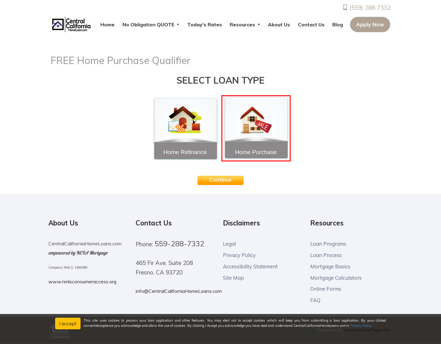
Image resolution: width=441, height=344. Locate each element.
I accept (68, 323)
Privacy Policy (239, 255)
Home (107, 24)
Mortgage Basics (330, 266)
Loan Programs (329, 243)
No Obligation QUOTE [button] (149, 24)
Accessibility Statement (250, 266)
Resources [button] (243, 24)
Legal (229, 243)
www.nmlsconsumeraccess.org (82, 281)
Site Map (233, 277)
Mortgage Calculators (336, 277)
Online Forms (326, 289)
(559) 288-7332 (366, 7)
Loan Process (326, 255)
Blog (337, 24)
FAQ (315, 300)
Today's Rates (204, 24)
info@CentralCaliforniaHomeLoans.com (179, 291)
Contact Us (311, 24)
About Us (279, 24)
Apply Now (370, 24)
